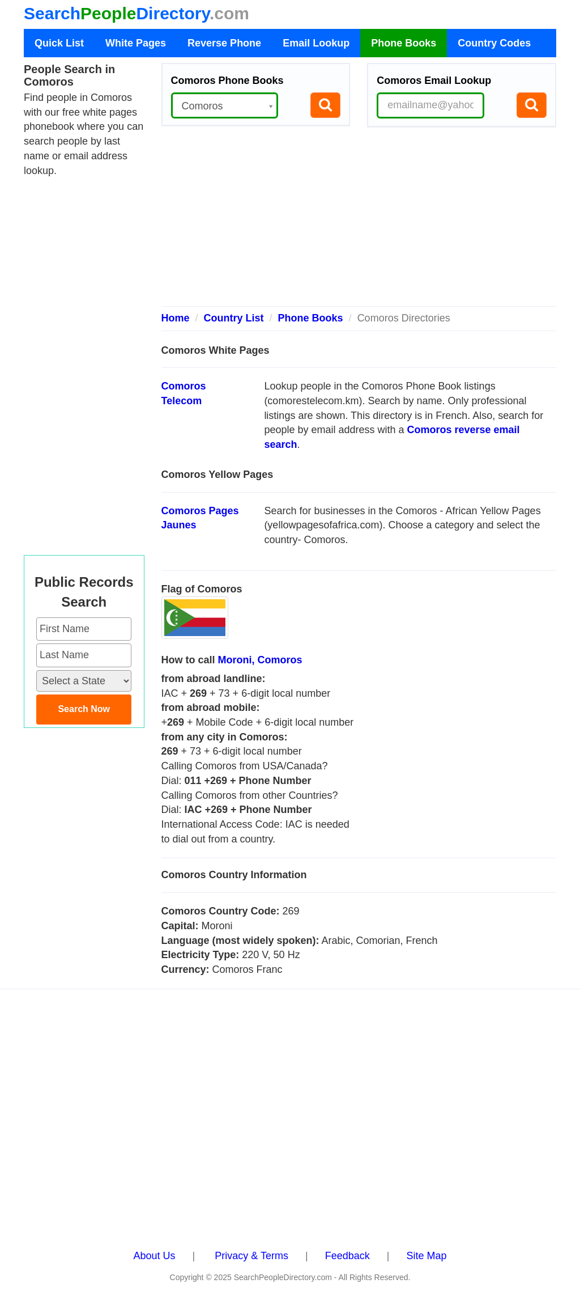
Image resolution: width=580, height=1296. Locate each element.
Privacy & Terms (251, 1255)
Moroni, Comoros (260, 660)
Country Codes (494, 43)
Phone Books (403, 43)
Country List (234, 318)
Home (175, 318)
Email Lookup (316, 43)
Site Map (426, 1255)
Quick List (59, 43)
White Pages (135, 43)
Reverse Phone (224, 43)
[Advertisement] (359, 221)
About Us (155, 1255)
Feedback (347, 1255)
